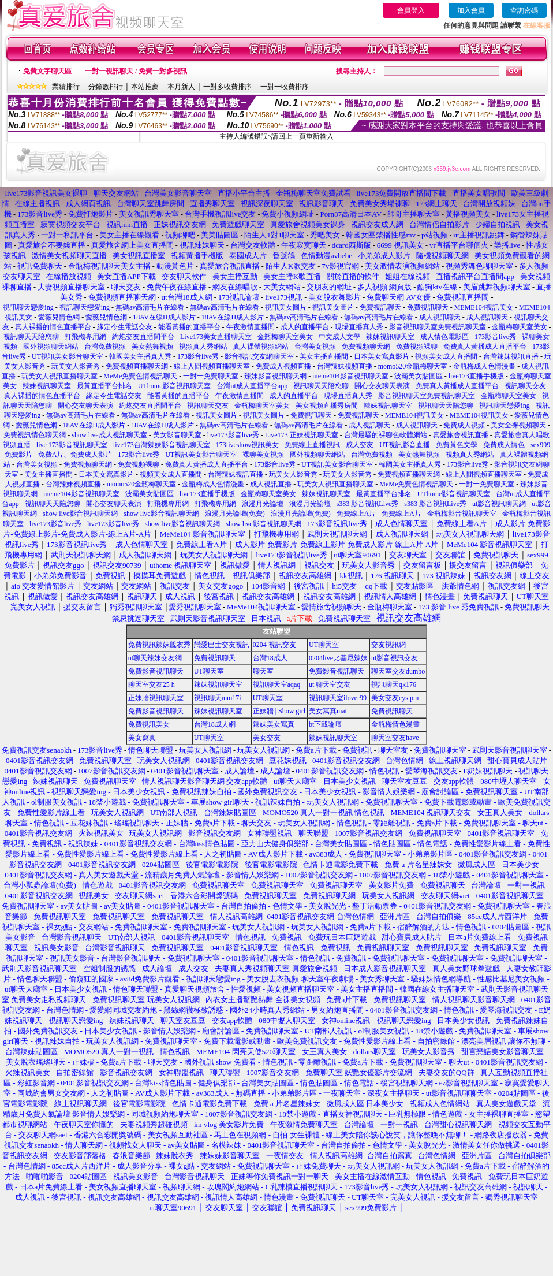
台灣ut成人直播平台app (251, 386)
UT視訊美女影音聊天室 (67, 356)
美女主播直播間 (324, 356)
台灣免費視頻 (105, 347)
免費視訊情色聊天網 (34, 435)
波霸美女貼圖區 (418, 376)
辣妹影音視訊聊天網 (275, 376)
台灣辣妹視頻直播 (344, 366)
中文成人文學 (339, 337)
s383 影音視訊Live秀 (368, 504)
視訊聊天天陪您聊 (31, 337)
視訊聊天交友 (525, 386)
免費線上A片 (356, 513)
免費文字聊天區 (47, 71)
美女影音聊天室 (177, 435)
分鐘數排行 (105, 87)
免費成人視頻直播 (283, 366)
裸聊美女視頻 (263, 455)
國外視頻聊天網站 (51, 347)
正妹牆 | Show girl (279, 711)
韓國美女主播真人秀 (140, 356)
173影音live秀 (495, 337)
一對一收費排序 (284, 87)
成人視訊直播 (271, 484)
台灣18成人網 (215, 724)
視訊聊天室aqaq (277, 684)
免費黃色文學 (456, 445)
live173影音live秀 (233, 435)
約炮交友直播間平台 (143, 337)
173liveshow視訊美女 (247, 445)
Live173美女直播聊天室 (216, 337)
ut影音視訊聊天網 (499, 504)
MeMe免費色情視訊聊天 (140, 376)
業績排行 (66, 87)
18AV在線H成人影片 (164, 317)
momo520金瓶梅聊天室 (413, 366)
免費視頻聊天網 (366, 347)
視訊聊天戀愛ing (29, 307)
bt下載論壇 (325, 724)
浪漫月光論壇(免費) (235, 513)
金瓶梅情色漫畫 (395, 724)
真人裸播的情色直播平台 (53, 327)
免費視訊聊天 (380, 307)
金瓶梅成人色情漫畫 (484, 366)
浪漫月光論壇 (262, 504)
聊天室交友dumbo (398, 671)
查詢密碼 (524, 10)
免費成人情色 (504, 445)
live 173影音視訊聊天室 (71, 445)
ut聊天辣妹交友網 (155, 658)
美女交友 (267, 738)
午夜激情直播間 (250, 327)
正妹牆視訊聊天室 (156, 698)
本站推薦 (145, 87)
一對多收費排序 (227, 87)
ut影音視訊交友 (394, 658)
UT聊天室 (324, 645)
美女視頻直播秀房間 (327, 405)
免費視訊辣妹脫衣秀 (159, 645)
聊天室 (263, 671)
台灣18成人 (270, 658)
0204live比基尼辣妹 (338, 658)
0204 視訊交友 (274, 645)
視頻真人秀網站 (203, 347)
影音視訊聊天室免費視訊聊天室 (437, 327)
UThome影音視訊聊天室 (174, 386)
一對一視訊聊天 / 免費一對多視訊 (136, 71)
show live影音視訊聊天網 (80, 513)
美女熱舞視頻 (152, 347)
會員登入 (411, 10)
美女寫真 (142, 738)
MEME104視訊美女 (483, 307)
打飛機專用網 (85, 337)
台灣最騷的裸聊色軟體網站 (385, 435)
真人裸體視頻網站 (261, 347)
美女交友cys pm (395, 698)
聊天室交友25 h (151, 684)
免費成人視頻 (464, 425)
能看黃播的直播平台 (189, 327)
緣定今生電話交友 (124, 327)
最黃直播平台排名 (104, 386)
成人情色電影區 (444, 337)
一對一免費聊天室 (210, 376)
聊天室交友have (395, 738)
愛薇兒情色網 (59, 317)
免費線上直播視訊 (312, 445)
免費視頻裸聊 (417, 347)
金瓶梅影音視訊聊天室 (461, 513)
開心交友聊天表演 (382, 386)
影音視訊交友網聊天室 (259, 356)
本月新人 (181, 87)
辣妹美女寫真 (273, 724)
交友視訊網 (388, 645)
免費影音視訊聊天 (156, 671)
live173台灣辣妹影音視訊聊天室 (161, 445)
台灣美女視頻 (315, 347)
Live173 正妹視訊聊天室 (301, 435)
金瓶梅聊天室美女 (519, 327)
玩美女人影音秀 (75, 366)
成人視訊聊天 (440, 317)
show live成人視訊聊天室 (109, 435)
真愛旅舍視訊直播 (460, 435)
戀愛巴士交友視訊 (221, 645)
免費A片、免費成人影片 (75, 455)
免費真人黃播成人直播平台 (484, 347)
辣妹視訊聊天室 (390, 337)
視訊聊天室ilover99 (338, 698)
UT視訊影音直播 (404, 445)
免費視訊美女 (149, 724)
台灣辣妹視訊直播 (511, 356)
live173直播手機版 (476, 376)
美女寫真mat (328, 711)
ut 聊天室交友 (329, 684)
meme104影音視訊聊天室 (350, 376)
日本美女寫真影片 (381, 356)
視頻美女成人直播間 (446, 356)
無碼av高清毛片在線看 (149, 307)
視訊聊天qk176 (393, 684)
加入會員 (471, 10)
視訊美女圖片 (286, 307)
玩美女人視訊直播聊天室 (59, 376)
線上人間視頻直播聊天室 (212, 366)
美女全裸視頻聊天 (518, 425)
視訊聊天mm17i (217, 698)
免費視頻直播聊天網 (137, 366)
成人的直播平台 (305, 327)
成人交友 (359, 445)
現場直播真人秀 (359, 327)
